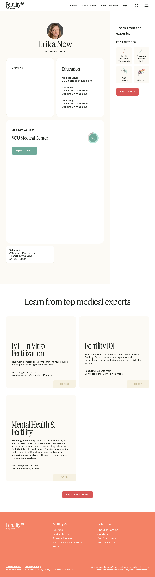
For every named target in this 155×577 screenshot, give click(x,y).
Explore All (126, 91)
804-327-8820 (17, 259)
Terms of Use (13, 566)
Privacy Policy (33, 566)
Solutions (103, 534)
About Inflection (109, 5)
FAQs (55, 546)
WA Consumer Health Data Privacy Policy (28, 570)
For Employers (106, 538)
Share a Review (62, 538)
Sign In (126, 5)
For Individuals (106, 542)
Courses (72, 5)
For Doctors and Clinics (67, 542)
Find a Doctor (89, 5)
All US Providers (64, 570)
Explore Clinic (23, 150)
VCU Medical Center (55, 51)
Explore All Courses (77, 494)
